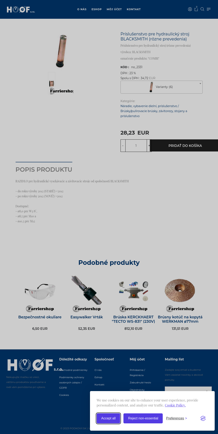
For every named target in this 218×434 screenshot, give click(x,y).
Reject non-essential (143, 418)
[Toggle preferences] (176, 418)
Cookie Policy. (175, 405)
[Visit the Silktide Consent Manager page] (203, 418)
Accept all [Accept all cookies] (108, 418)
